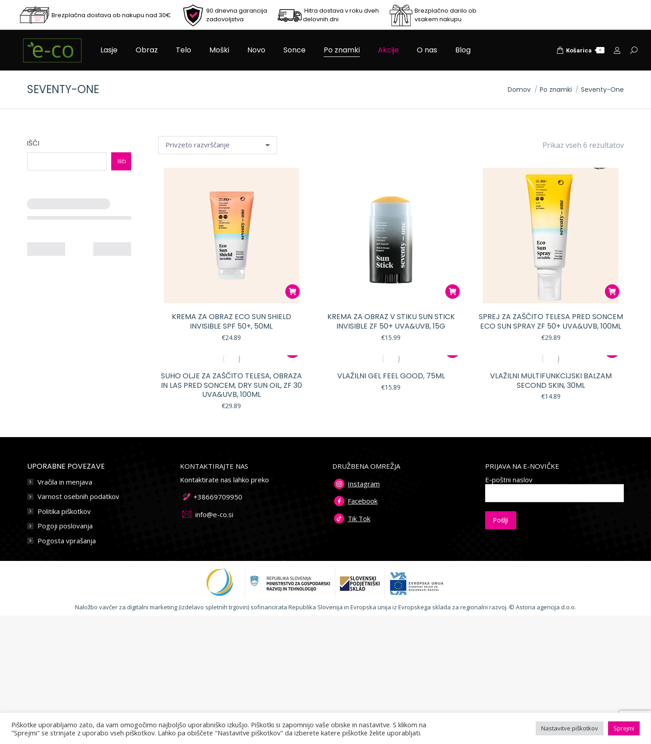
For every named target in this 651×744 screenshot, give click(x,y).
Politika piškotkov (64, 511)
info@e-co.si (214, 514)
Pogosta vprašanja (67, 541)
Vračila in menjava (65, 482)
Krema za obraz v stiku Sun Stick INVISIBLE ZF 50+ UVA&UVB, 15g (391, 321)
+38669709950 (217, 496)
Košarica (580, 50)
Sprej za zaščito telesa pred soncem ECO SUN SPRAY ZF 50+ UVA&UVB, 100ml (551, 321)
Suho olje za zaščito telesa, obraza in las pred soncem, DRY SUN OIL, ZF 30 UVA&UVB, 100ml (231, 385)
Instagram (364, 483)
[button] (292, 291)
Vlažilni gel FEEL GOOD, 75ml (391, 376)
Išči (33, 143)
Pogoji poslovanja (65, 526)
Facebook (362, 500)
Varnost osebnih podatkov (78, 496)
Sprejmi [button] (623, 728)
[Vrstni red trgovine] (217, 145)
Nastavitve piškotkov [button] (569, 728)
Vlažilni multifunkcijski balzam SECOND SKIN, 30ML (551, 381)
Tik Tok (359, 518)
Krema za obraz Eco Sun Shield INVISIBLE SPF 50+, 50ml (231, 321)
